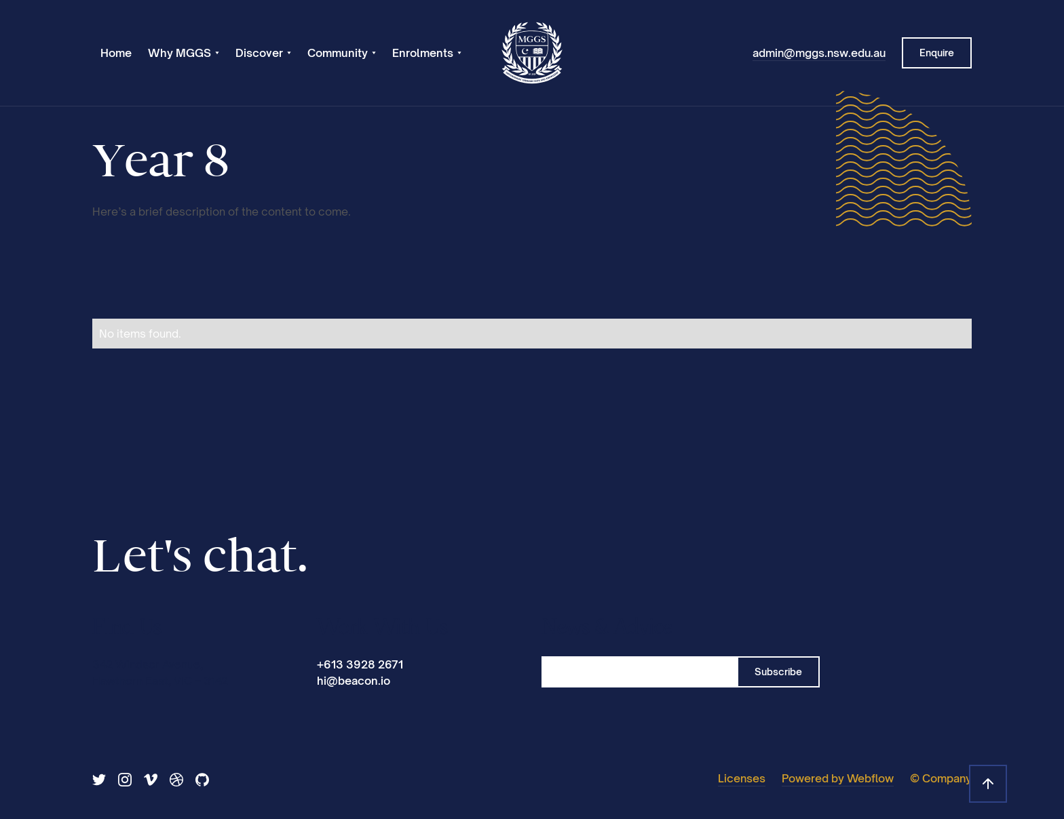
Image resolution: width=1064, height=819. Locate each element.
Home (116, 53)
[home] (532, 53)
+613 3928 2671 (360, 664)
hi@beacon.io (353, 680)
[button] (183, 53)
